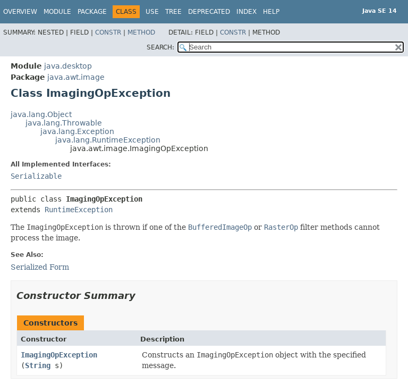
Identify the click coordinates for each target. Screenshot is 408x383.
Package (92, 11)
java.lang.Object (41, 114)
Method (141, 32)
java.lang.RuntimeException (107, 140)
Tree (173, 11)
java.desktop (68, 66)
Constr (108, 32)
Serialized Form (40, 267)
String (37, 365)
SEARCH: (160, 47)
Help (271, 11)
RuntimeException (79, 209)
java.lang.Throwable (64, 123)
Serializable (36, 176)
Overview (20, 11)
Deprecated (209, 11)
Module (57, 11)
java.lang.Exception (77, 131)
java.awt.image (76, 77)
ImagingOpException (59, 355)
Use (152, 11)
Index (246, 11)
